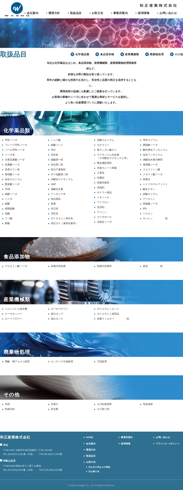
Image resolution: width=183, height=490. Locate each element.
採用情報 (143, 13)
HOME (89, 437)
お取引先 (97, 13)
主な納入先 (93, 471)
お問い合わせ (168, 13)
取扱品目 (76, 13)
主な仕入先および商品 (99, 467)
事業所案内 (120, 13)
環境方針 (54, 13)
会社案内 (32, 13)
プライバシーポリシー (167, 443)
